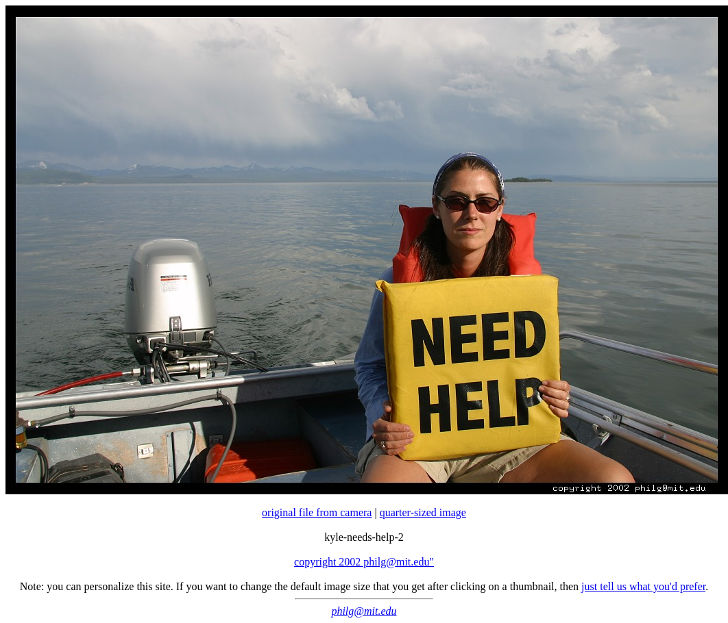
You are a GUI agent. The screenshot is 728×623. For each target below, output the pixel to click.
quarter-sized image (423, 512)
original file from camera (317, 512)
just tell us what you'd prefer (643, 586)
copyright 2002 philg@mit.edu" (364, 562)
